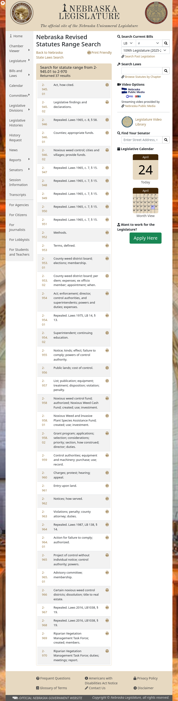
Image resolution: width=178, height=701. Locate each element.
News (13, 150)
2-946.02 (45, 154)
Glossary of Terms (51, 688)
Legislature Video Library (141, 122)
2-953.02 (45, 280)
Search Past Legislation (140, 56)
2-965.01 (45, 577)
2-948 (44, 183)
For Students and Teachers (19, 252)
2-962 (44, 501)
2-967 (44, 609)
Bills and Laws (19, 73)
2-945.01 (45, 89)
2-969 (44, 635)
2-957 (44, 383)
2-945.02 (45, 106)
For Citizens (18, 215)
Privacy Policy (146, 678)
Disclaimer (144, 688)
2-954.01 (45, 320)
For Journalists (17, 227)
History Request (15, 137)
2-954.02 (45, 337)
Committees (19, 95)
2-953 (44, 247)
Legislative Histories (17, 122)
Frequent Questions (53, 678)
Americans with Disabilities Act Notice (101, 680)
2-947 (44, 170)
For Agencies (19, 205)
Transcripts (17, 194)
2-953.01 (45, 263)
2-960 (44, 475)
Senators (19, 169)
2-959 (44, 457)
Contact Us (95, 688)
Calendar (16, 85)
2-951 (44, 221)
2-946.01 (45, 137)
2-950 (44, 208)
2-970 (44, 653)
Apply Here (145, 238)
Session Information (18, 182)
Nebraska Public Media (140, 106)
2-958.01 (45, 420)
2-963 (44, 513)
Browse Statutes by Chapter (143, 77)
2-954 (44, 295)
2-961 (44, 488)
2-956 (44, 370)
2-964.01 (45, 542)
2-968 (44, 622)
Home (17, 36)
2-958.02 (45, 437)
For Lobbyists (19, 239)
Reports (19, 159)
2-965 (44, 557)
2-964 (44, 526)
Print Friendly (99, 52)
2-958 (44, 400)
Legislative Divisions (19, 108)
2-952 (44, 234)
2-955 (44, 352)
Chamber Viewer (19, 48)
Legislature (19, 60)
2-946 (44, 122)
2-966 (44, 592)
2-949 (44, 196)
